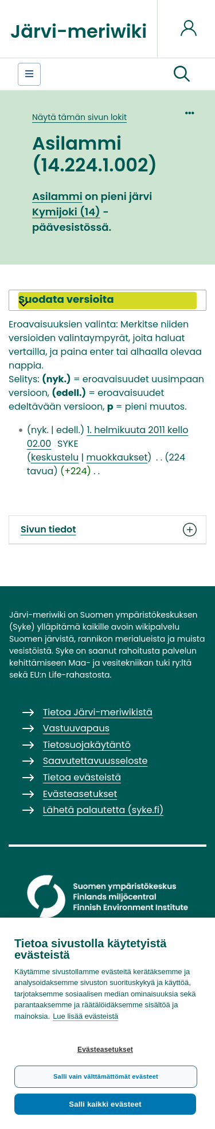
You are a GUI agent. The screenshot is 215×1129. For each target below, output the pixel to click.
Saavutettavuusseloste (95, 760)
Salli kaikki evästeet (105, 1104)
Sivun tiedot (107, 530)
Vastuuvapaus (76, 728)
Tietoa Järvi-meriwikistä (98, 712)
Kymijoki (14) (66, 212)
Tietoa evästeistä (82, 777)
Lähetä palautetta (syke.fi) (103, 809)
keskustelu (55, 457)
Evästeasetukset (105, 1050)
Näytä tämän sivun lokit (79, 117)
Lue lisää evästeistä (85, 1016)
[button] (182, 74)
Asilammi (57, 196)
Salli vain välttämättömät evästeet (105, 1076)
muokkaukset (116, 457)
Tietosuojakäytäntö (87, 744)
